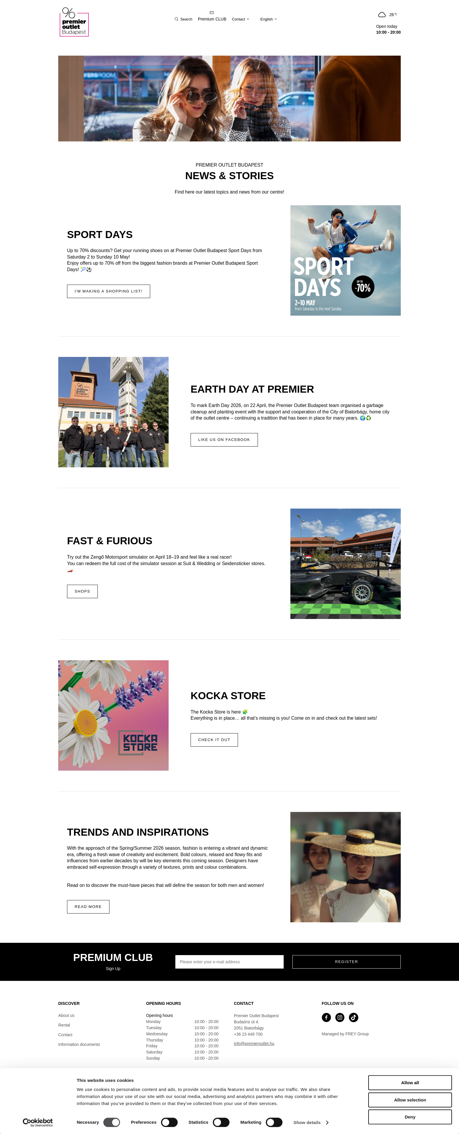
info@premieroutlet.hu (254, 1043)
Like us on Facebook (224, 439)
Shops (82, 591)
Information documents (79, 1044)
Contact (65, 1034)
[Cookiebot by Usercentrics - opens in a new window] (38, 1122)
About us (66, 1015)
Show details (307, 1122)
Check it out (214, 740)
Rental (64, 1025)
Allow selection (410, 1099)
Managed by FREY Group (345, 1034)
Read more (88, 906)
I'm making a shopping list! (109, 291)
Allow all (410, 1082)
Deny (410, 1116)
